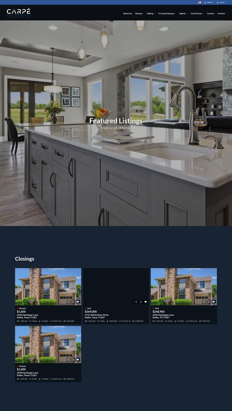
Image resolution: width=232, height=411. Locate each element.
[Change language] (200, 2)
